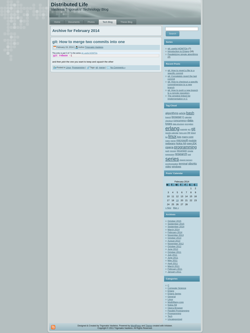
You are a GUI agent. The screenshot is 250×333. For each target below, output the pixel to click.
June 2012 (173, 249)
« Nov (168, 208)
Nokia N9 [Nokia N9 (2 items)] (181, 143)
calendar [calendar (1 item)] (188, 117)
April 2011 (173, 263)
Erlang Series (174, 293)
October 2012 (174, 246)
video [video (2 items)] (168, 166)
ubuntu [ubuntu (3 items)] (192, 163)
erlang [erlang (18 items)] (172, 128)
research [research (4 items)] (181, 154)
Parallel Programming (178, 310)
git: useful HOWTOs (89, 53)
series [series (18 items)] (172, 159)
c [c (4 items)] (183, 117)
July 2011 (172, 255)
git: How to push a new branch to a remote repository (183, 91)
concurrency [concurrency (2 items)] (180, 120)
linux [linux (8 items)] (172, 136)
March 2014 (174, 229)
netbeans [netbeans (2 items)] (170, 143)
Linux (68, 67)
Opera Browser (175, 308)
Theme (149, 325)
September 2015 (176, 224)
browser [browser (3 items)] (177, 116)
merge (102, 67)
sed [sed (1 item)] (189, 154)
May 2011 (172, 260)
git (97, 67)
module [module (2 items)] (193, 140)
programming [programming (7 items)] (185, 147)
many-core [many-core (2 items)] (188, 136)
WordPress (136, 325)
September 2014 (176, 226)
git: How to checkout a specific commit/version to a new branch (183, 84)
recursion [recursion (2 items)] (182, 150)
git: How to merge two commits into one (88, 42)
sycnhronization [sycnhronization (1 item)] (171, 164)
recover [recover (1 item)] (173, 151)
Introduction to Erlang (178, 51)
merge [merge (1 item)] (173, 141)
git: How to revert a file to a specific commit (181, 72)
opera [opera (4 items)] (169, 147)
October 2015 (174, 221)
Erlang (171, 291)
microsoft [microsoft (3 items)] (182, 140)
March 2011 (174, 266)
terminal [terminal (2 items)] (183, 163)
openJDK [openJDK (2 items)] (192, 143)
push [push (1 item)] (167, 151)
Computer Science (177, 288)
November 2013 (176, 235)
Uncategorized (175, 319)
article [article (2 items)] (182, 113)
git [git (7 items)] (193, 129)
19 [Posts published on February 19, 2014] (177, 200)
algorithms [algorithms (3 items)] (172, 113)
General (172, 296)
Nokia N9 (172, 305)
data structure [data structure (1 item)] (178, 124)
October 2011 (174, 252)
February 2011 (175, 269)
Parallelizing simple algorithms (183, 54)
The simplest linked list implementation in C (179, 97)
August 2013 (174, 241)
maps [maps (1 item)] (167, 141)
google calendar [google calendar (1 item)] (172, 133)
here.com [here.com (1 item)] (183, 133)
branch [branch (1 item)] (168, 117)
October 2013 (174, 238)
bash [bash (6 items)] (190, 113)
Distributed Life (69, 4)
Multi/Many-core (176, 302)
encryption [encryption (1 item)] (189, 124)
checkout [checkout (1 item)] (169, 121)
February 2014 (175, 232)
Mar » (176, 208)
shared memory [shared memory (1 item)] (186, 160)
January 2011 (174, 271)
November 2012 (176, 243)
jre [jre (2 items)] (189, 132)
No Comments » (117, 67)
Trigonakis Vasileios (94, 47)
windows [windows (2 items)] (176, 166)
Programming (78, 67)
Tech (170, 316)
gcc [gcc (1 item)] (189, 129)
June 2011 (173, 257)
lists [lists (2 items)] (179, 136)
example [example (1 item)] (183, 129)
